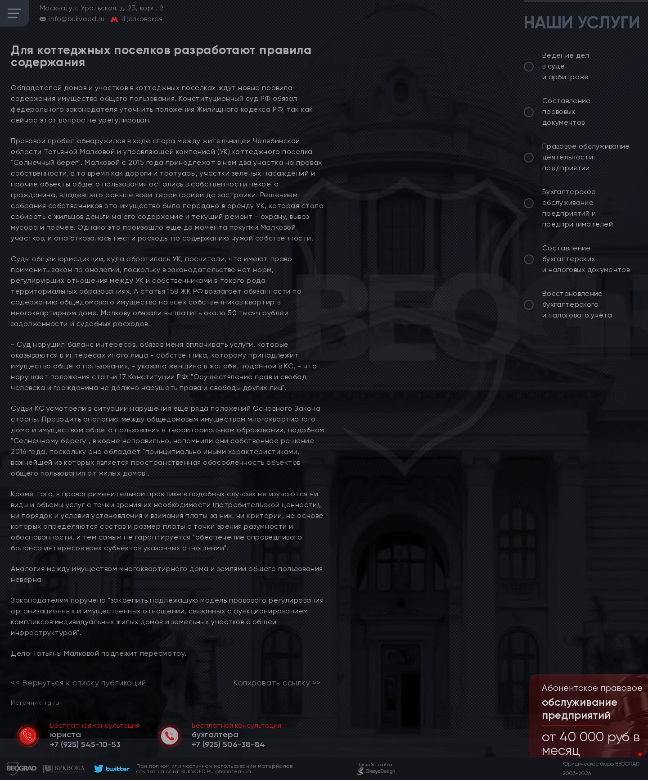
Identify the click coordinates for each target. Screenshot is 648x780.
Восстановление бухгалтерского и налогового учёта (577, 304)
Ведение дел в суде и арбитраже (566, 66)
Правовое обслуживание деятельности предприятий (586, 157)
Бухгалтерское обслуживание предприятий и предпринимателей (577, 207)
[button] (632, 754)
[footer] (110, 769)
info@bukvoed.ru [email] (77, 19)
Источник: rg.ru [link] (35, 702)
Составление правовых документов (566, 111)
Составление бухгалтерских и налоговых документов (586, 259)
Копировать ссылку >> (277, 683)
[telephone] (85, 744)
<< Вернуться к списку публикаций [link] (78, 683)
